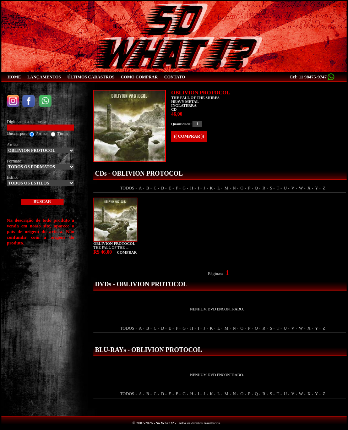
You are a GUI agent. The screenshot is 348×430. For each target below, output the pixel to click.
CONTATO (174, 77)
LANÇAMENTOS (44, 77)
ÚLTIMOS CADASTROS (90, 77)
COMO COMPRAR (139, 77)
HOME (14, 77)
